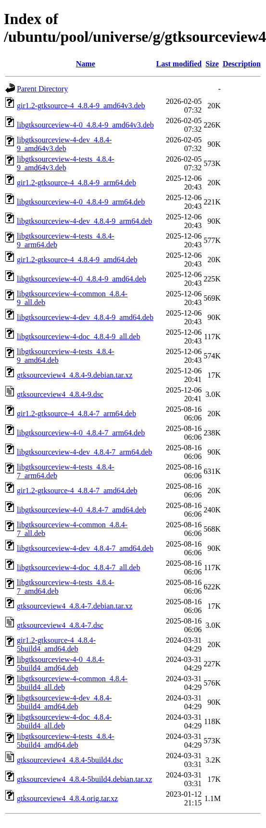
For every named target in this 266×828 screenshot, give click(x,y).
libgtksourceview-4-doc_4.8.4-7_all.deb (78, 567)
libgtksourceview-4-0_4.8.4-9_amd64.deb (81, 279)
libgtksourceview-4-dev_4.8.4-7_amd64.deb (85, 548)
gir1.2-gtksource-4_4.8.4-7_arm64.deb (76, 413)
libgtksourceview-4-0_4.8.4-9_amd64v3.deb (85, 125)
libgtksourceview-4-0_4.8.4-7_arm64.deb (81, 433)
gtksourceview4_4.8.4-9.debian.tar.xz (74, 375)
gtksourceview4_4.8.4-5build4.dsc (70, 760)
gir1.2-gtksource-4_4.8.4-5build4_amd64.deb (56, 644)
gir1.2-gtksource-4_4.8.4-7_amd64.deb (77, 490)
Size (212, 64)
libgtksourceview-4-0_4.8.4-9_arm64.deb (81, 202)
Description (242, 64)
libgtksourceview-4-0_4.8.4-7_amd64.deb (81, 510)
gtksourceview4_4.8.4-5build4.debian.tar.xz (84, 779)
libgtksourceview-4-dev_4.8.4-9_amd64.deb (85, 317)
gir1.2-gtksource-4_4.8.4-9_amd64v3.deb (81, 106)
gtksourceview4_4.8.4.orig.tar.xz (67, 798)
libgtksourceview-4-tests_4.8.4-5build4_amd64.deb (65, 740)
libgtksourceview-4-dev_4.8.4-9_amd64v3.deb (64, 144)
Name (85, 64)
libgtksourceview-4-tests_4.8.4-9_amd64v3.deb (65, 163)
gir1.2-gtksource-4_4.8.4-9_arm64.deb (76, 182)
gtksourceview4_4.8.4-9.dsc (60, 394)
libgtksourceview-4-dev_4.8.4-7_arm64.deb (84, 452)
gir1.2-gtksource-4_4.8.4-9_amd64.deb (77, 259)
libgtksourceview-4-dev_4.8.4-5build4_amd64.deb (64, 702)
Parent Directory (42, 89)
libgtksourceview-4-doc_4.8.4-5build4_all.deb (64, 721)
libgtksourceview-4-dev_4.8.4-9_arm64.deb (84, 221)
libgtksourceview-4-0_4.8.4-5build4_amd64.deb (60, 663)
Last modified (179, 64)
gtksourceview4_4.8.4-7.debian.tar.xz (74, 606)
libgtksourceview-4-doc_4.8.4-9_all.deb (78, 336)
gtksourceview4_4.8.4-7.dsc (60, 625)
